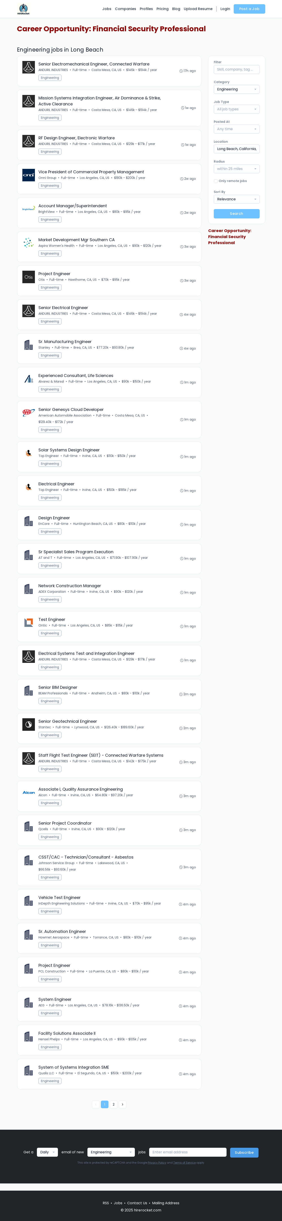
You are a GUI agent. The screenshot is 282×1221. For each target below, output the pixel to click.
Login (225, 8)
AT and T (46, 561)
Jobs (106, 8)
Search (236, 213)
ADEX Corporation (52, 595)
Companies (125, 8)
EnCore (44, 527)
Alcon (43, 800)
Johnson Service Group (57, 868)
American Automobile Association (65, 418)
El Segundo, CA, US (92, 1080)
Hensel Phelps (49, 1046)
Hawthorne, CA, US (82, 281)
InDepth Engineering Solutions (62, 909)
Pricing (163, 8)
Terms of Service (184, 1170)
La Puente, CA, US (102, 977)
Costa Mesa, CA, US (107, 70)
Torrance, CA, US (106, 943)
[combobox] (237, 89)
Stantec (45, 732)
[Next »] (122, 1111)
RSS (106, 1203)
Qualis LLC (46, 1080)
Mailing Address (165, 1203)
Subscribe (244, 1159)
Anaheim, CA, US (104, 697)
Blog (176, 8)
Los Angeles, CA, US (95, 178)
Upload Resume (198, 8)
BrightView (47, 213)
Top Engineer (49, 458)
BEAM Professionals (53, 697)
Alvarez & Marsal (51, 383)
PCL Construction (52, 977)
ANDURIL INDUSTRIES (53, 70)
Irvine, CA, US (92, 458)
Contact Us (137, 1203)
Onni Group (48, 178)
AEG (42, 1011)
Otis (42, 281)
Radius (219, 161)
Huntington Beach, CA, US (93, 527)
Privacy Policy (157, 1170)
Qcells (43, 834)
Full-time (80, 70)
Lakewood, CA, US (111, 868)
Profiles (146, 8)
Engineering (50, 78)
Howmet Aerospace (54, 943)
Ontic (43, 629)
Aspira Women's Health (57, 247)
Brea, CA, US (83, 349)
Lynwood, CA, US (87, 732)
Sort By (219, 192)
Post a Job (249, 8)
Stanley (44, 349)
